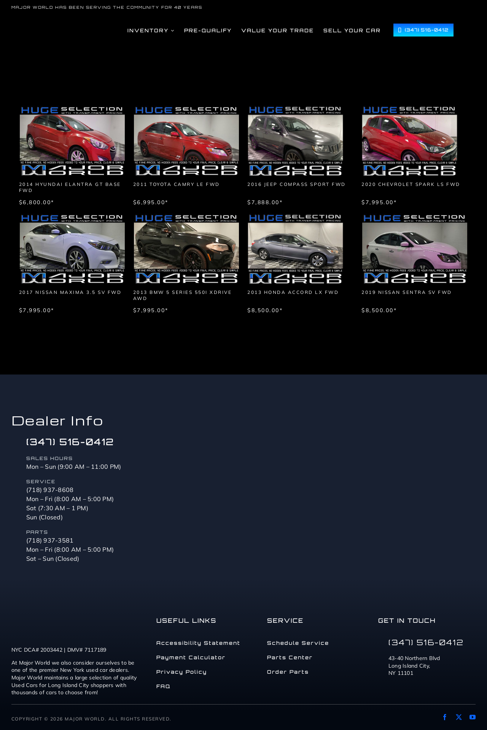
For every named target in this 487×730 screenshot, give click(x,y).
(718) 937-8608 (50, 490)
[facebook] (445, 717)
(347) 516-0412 (70, 442)
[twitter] (459, 717)
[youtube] (472, 717)
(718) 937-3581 (50, 540)
